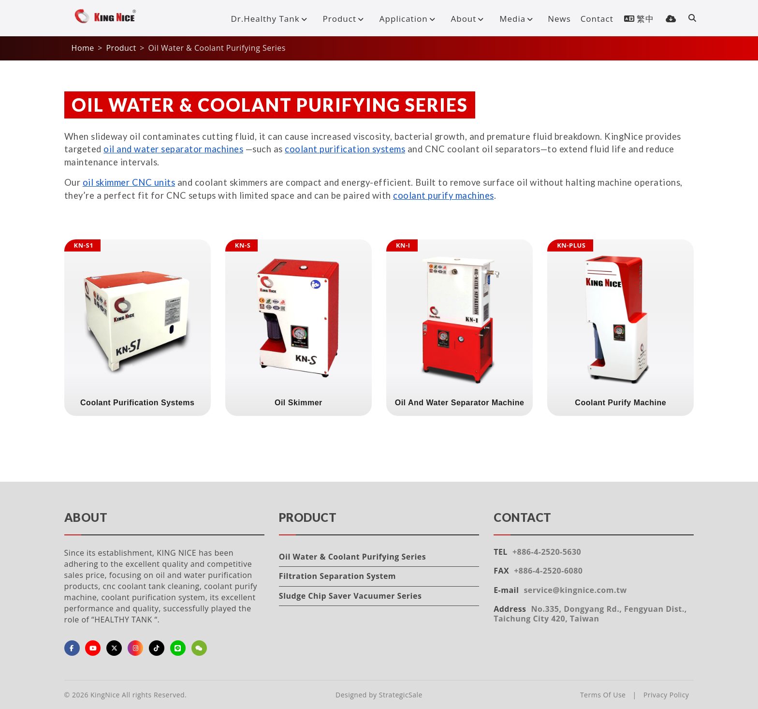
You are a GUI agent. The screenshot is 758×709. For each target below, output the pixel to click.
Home (83, 48)
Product (345, 18)
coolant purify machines (443, 195)
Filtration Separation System (337, 576)
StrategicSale (401, 694)
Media (518, 18)
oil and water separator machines (173, 149)
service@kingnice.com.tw (575, 590)
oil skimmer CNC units (129, 182)
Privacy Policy (666, 694)
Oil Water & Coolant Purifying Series (352, 556)
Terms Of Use (603, 694)
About (469, 18)
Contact (597, 18)
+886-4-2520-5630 (546, 552)
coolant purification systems (345, 149)
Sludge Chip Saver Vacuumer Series (350, 596)
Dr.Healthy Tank (271, 18)
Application (409, 18)
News (559, 18)
